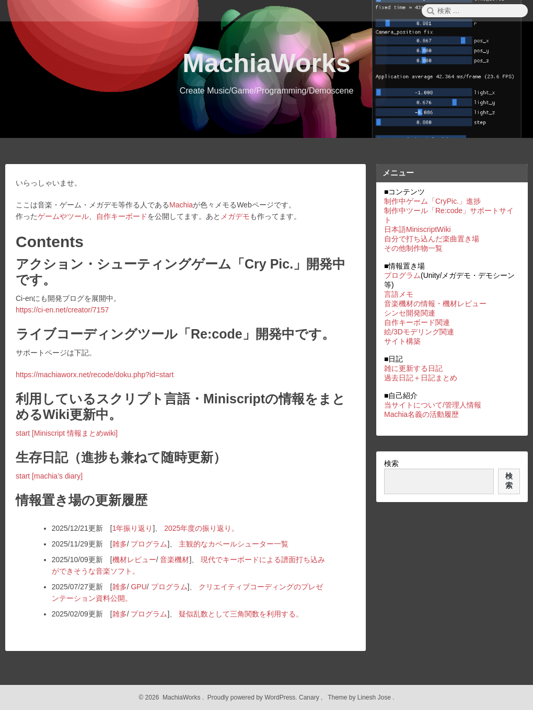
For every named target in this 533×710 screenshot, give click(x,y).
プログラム (149, 544)
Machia (181, 205)
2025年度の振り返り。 (201, 528)
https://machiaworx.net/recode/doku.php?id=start (94, 374)
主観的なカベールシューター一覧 (233, 544)
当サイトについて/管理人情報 (432, 405)
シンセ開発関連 (409, 313)
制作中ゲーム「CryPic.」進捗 (432, 201)
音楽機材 (174, 559)
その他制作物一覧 (413, 248)
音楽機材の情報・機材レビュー (435, 303)
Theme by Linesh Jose (360, 697)
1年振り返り (132, 528)
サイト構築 (402, 341)
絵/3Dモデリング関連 (419, 332)
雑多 (119, 544)
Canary (310, 697)
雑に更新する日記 (413, 368)
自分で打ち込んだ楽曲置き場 (431, 239)
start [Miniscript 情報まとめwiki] (67, 433)
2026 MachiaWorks (171, 697)
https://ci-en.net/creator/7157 (62, 310)
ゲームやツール (63, 216)
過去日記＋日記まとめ (420, 378)
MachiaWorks (266, 63)
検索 (391, 463)
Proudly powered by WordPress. (252, 697)
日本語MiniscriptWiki (417, 229)
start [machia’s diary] (49, 476)
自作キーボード (121, 216)
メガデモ (235, 216)
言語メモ (398, 294)
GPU (138, 587)
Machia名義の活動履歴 (421, 414)
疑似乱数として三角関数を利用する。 (241, 614)
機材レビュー (134, 559)
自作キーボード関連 (417, 322)
